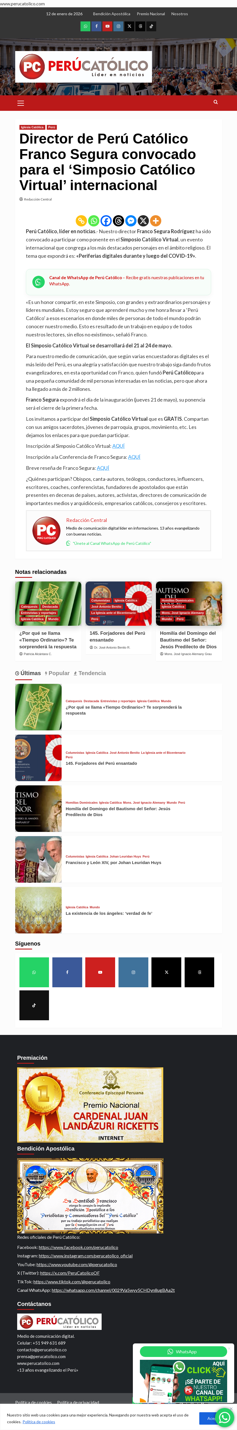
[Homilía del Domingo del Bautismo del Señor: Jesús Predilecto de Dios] (38, 808)
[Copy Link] (81, 220)
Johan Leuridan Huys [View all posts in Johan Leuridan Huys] (125, 856)
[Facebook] (106, 220)
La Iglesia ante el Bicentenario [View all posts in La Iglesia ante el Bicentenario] (113, 612)
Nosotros (179, 13)
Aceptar (214, 1418)
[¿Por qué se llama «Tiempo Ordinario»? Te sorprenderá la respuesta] (38, 707)
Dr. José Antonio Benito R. (112, 647)
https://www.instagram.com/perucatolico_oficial (86, 1255)
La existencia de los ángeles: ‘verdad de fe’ (109, 913)
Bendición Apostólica (111, 13)
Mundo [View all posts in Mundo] (53, 619)
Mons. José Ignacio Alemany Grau (188, 654)
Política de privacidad (78, 1402)
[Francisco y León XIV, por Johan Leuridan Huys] (38, 859)
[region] (118, 1417)
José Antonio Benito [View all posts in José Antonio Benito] (106, 606)
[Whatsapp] (93, 220)
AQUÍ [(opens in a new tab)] (118, 446)
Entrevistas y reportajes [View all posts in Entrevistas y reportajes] (38, 612)
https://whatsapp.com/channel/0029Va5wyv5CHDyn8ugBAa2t (113, 1290)
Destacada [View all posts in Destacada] (50, 606)
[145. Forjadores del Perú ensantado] (38, 758)
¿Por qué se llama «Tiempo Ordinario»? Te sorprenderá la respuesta (48, 640)
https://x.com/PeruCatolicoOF (70, 1272)
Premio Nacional (151, 13)
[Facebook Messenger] (131, 220)
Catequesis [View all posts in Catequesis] (29, 606)
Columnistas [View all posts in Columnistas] (100, 600)
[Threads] (118, 220)
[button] (20, 102)
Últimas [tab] (30, 673)
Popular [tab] (58, 673)
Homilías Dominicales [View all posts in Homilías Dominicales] (178, 600)
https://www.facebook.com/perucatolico (78, 1247)
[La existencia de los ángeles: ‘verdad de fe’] (38, 910)
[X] (143, 220)
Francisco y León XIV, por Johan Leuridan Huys (114, 862)
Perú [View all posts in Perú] (51, 127)
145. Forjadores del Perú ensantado (101, 763)
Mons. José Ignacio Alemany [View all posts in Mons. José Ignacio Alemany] (183, 612)
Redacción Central (38, 199)
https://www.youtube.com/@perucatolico (77, 1264)
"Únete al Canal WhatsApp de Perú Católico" (108, 543)
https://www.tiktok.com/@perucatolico (71, 1281)
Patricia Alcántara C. (38, 654)
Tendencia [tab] (91, 673)
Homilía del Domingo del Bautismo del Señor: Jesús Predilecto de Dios (188, 640)
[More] (155, 220)
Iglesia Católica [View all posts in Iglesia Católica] (32, 127)
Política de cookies (39, 1421)
